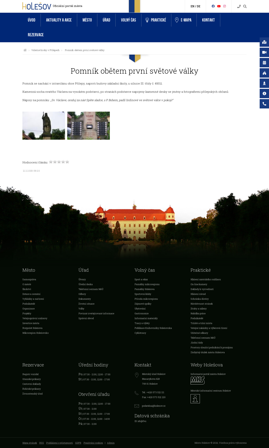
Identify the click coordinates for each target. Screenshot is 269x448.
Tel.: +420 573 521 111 (153, 392)
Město (87, 20)
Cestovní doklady (31, 383)
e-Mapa (183, 20)
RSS (41, 442)
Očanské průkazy (31, 379)
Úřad (106, 20)
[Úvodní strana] (25, 50)
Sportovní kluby (142, 293)
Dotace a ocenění (31, 293)
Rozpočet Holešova (32, 327)
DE (198, 6)
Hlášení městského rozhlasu (206, 279)
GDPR (78, 442)
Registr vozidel (30, 374)
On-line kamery (199, 284)
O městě (26, 284)
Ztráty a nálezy (199, 308)
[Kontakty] (239, 6)
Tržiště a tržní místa (201, 323)
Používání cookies (93, 442)
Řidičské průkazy (31, 388)
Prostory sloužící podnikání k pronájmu (212, 347)
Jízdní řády (197, 342)
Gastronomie (141, 313)
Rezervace (36, 35)
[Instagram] (224, 6)
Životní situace (86, 303)
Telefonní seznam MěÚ (90, 289)
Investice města (30, 323)
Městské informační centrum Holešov (211, 390)
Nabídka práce (198, 313)
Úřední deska (85, 284)
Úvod (31, 20)
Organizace (28, 308)
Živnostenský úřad (32, 393)
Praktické (155, 20)
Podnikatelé (28, 303)
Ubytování (140, 308)
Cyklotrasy (140, 332)
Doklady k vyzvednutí (202, 289)
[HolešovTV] (219, 6)
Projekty (26, 313)
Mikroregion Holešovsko (35, 332)
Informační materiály (146, 318)
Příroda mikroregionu (146, 298)
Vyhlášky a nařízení (33, 298)
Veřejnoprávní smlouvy (34, 318)
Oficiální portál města (67, 6)
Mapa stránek (29, 442)
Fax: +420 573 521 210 (154, 397)
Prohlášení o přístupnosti (59, 442)
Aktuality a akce (59, 20)
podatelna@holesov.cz (154, 405)
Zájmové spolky (142, 303)
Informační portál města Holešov (208, 373)
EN (192, 6)
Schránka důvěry (200, 298)
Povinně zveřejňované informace (96, 313)
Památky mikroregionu (147, 284)
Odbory (82, 293)
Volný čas (128, 20)
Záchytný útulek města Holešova (208, 352)
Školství (26, 289)
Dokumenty (84, 298)
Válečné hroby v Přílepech (45, 50)
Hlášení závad (198, 293)
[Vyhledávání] (245, 6)
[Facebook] (213, 6)
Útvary (82, 279)
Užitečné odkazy (199, 332)
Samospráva (29, 279)
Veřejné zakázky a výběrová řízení (209, 327)
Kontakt (208, 20)
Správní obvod (86, 318)
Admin (111, 442)
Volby (81, 308)
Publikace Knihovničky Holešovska (153, 327)
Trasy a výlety (142, 323)
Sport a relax (141, 279)
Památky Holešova (144, 289)
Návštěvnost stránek (202, 303)
